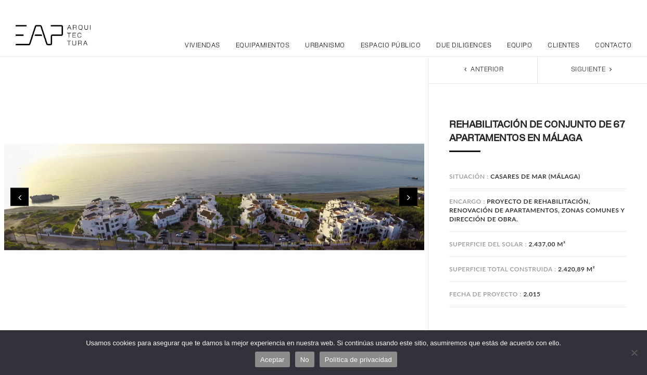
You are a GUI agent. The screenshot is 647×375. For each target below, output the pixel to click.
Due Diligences (463, 46)
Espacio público (391, 46)
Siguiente (592, 69)
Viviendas (202, 46)
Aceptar (272, 360)
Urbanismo (325, 46)
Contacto (613, 46)
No (304, 360)
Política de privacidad (358, 360)
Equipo (519, 46)
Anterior (482, 69)
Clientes (563, 46)
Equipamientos (263, 46)
